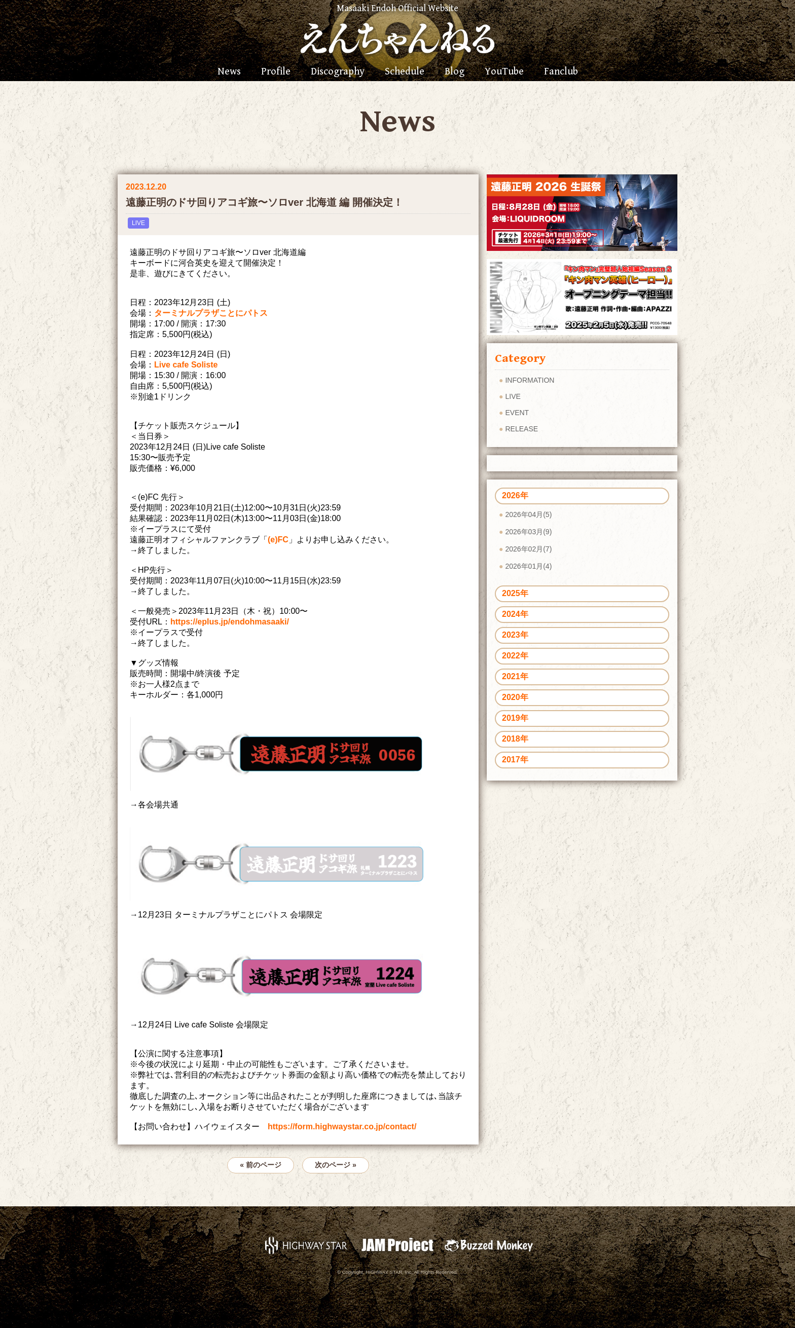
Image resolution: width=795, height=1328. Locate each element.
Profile (276, 72)
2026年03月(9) (528, 532)
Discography (338, 72)
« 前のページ (260, 1165)
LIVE (138, 223)
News (229, 72)
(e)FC (278, 539)
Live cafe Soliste (186, 364)
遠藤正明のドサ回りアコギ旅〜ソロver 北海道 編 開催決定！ (264, 202)
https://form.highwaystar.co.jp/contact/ (342, 1126)
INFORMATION (529, 380)
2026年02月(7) (528, 549)
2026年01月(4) (528, 566)
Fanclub (561, 72)
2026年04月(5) (528, 514)
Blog (454, 72)
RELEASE (521, 429)
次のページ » (335, 1165)
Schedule (404, 72)
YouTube (504, 72)
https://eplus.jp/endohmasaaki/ (229, 621)
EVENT (517, 413)
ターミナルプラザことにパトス (211, 313)
